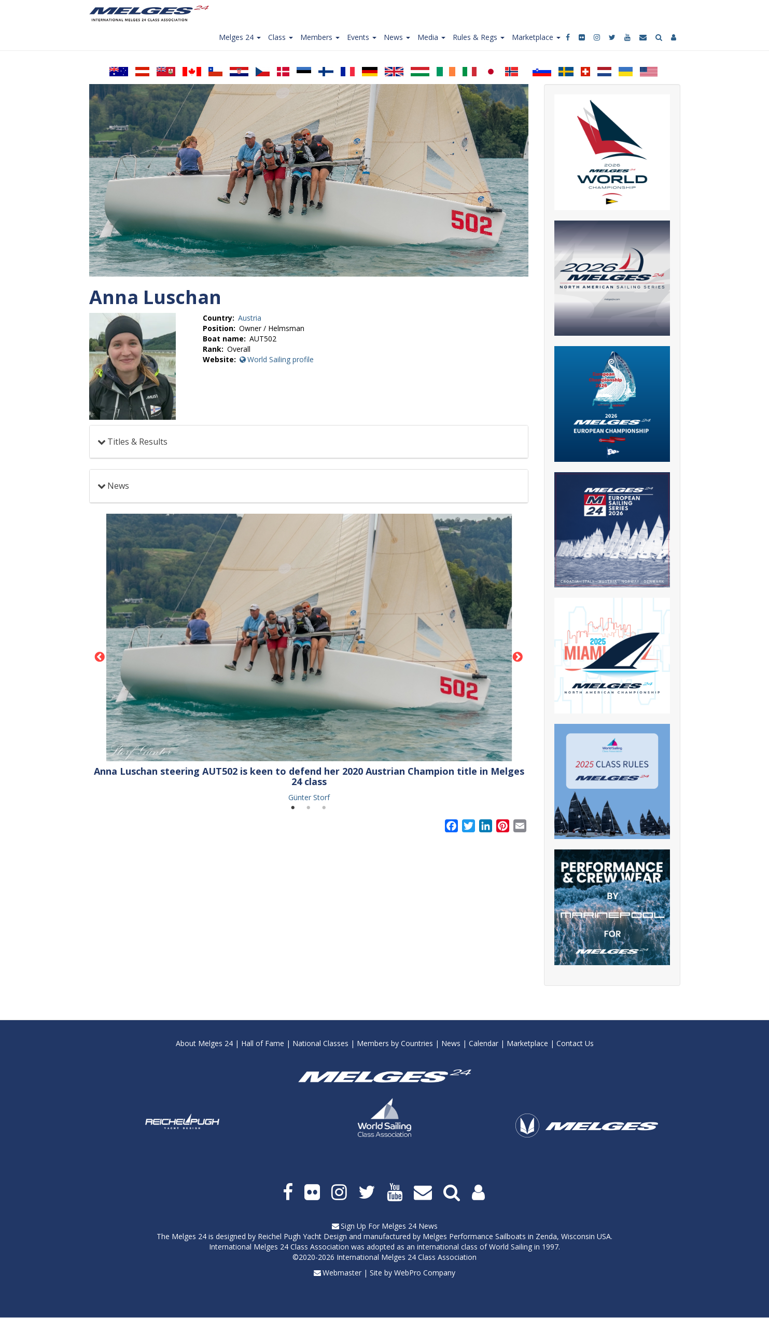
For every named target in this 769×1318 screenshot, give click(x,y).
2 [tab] (308, 808)
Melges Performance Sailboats (474, 1236)
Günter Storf (309, 797)
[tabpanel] (309, 658)
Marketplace (527, 1043)
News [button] (118, 485)
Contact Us (575, 1043)
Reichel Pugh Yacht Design (302, 1236)
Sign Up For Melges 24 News (389, 1226)
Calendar (483, 1043)
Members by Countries (395, 1043)
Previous (100, 657)
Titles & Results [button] (137, 441)
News (450, 1043)
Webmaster (342, 1273)
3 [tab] (324, 808)
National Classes (320, 1043)
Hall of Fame (262, 1043)
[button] (309, 637)
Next (517, 657)
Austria (249, 318)
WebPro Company (424, 1273)
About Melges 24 (204, 1043)
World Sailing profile (280, 359)
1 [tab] (293, 808)
